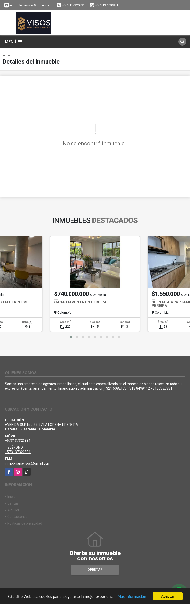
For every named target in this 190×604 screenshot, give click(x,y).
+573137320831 (73, 5)
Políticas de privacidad (24, 523)
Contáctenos (17, 517)
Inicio (6, 55)
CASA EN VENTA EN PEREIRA (80, 302)
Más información (132, 596)
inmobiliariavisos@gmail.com (27, 463)
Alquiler (13, 510)
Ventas (13, 503)
